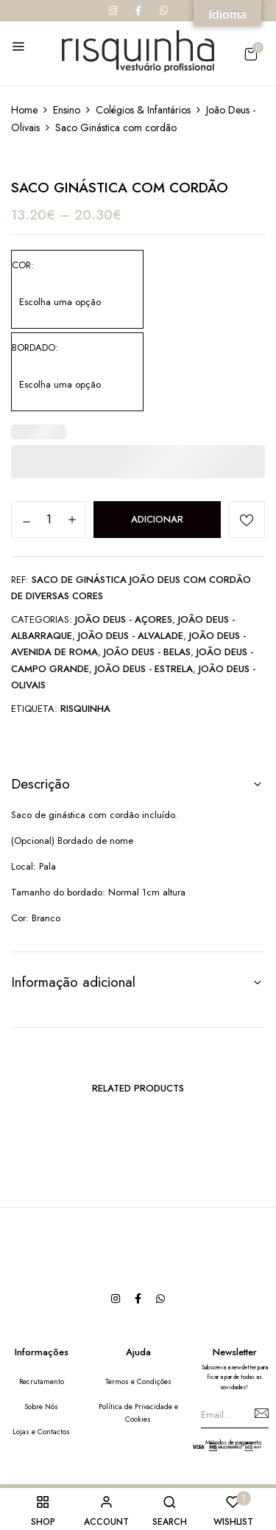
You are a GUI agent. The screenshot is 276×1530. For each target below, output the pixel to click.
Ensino (66, 109)
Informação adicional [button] (73, 982)
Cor (21, 265)
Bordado (33, 347)
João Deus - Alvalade (130, 636)
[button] (251, 54)
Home (24, 109)
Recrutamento (41, 1381)
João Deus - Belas (147, 652)
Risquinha (85, 709)
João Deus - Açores (123, 619)
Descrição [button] (40, 784)
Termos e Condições (138, 1381)
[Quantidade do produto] (48, 519)
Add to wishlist (246, 519)
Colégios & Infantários (143, 109)
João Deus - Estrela (144, 669)
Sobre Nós (41, 1406)
